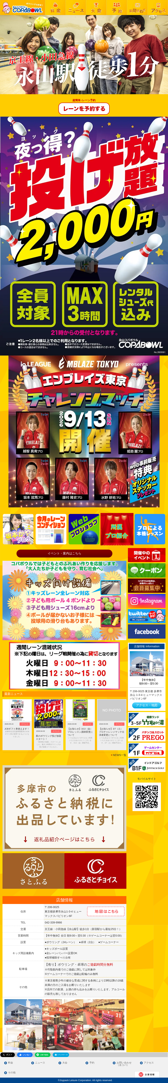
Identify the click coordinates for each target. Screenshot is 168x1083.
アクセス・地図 (146, 705)
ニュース (40, 1063)
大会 (64, 1063)
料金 (10, 1063)
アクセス (149, 1063)
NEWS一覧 (119, 755)
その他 (12, 1072)
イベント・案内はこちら (64, 553)
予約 (91, 1063)
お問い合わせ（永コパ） (124, 1064)
